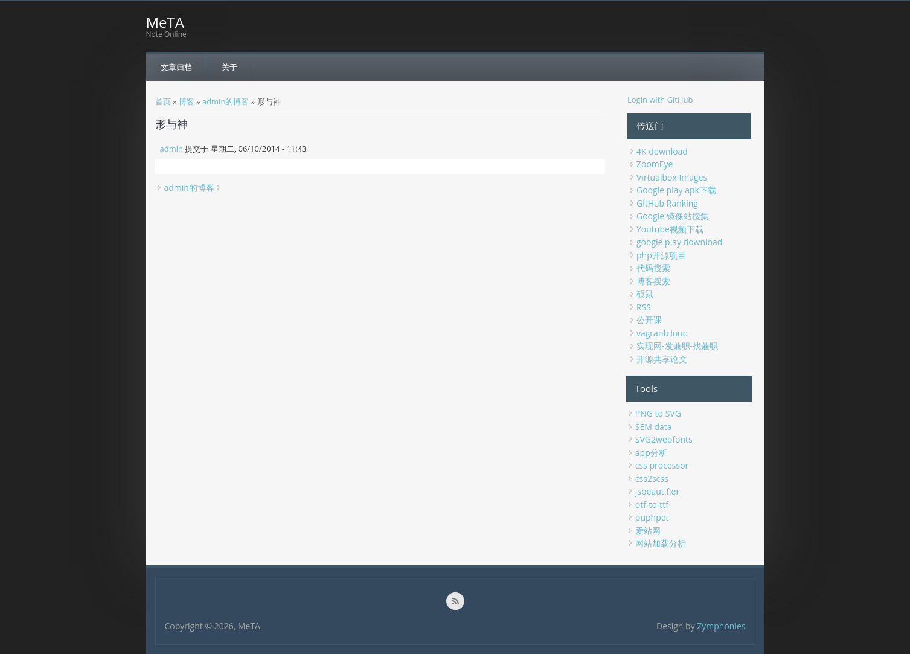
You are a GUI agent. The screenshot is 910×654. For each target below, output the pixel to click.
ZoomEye (654, 164)
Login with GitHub (660, 99)
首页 (163, 101)
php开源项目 (661, 255)
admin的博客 (225, 101)
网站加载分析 (660, 543)
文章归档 (176, 67)
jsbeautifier (657, 491)
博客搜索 (653, 281)
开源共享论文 (661, 359)
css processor (661, 465)
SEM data (653, 426)
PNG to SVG (658, 413)
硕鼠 (644, 294)
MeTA (165, 22)
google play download (679, 242)
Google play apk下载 (676, 190)
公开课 (649, 319)
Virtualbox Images (671, 177)
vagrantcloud (662, 333)
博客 (186, 101)
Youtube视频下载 (669, 229)
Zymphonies (721, 626)
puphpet (652, 517)
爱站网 (648, 530)
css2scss (651, 478)
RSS (643, 307)
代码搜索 (653, 268)
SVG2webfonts (664, 439)
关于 (229, 67)
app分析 (651, 452)
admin (171, 148)
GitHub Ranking (667, 203)
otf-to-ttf (651, 504)
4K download (662, 151)
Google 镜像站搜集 (672, 216)
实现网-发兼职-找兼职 (677, 345)
